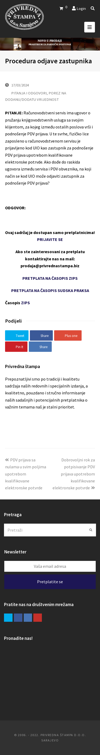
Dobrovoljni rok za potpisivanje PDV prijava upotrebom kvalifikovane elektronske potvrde (74, 474)
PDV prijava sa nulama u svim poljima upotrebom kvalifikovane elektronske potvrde (25, 474)
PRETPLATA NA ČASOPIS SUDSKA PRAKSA (50, 290)
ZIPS (25, 302)
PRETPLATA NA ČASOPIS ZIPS (50, 278)
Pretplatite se (50, 581)
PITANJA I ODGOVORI (29, 92)
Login (81, 8)
